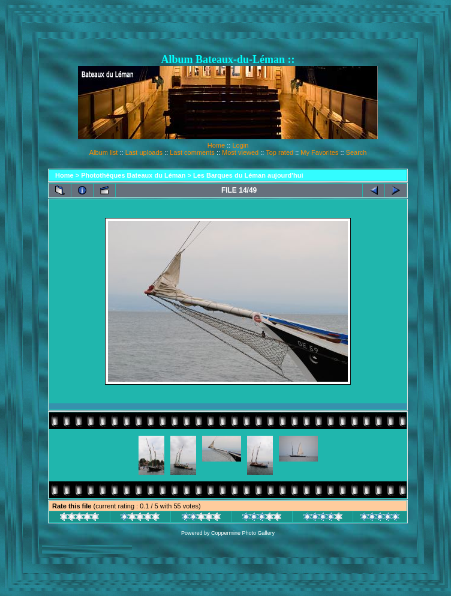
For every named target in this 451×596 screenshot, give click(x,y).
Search (356, 152)
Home (216, 145)
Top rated (279, 152)
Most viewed (240, 152)
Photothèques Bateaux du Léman (133, 175)
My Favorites (319, 152)
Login (240, 145)
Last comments (192, 152)
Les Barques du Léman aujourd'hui (248, 175)
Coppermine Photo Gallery (243, 533)
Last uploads (144, 152)
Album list (103, 152)
